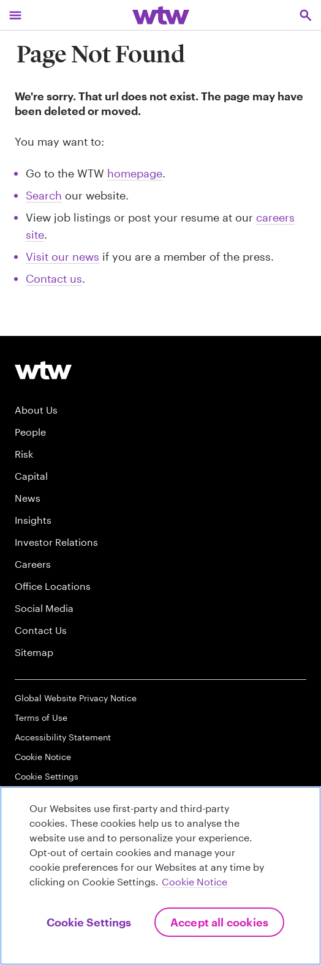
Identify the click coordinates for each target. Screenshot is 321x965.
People (30, 432)
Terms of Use (41, 717)
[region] (160, 875)
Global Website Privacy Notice (76, 698)
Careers (33, 564)
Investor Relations (56, 542)
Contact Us (41, 630)
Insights (33, 520)
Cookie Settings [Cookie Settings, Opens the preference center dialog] (89, 922)
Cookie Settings (46, 776)
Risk (24, 454)
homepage (134, 173)
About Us (36, 409)
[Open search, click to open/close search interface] (305, 15)
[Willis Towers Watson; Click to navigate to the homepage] (160, 15)
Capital (31, 476)
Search (44, 195)
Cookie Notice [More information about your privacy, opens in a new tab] (194, 881)
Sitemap (34, 652)
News (27, 498)
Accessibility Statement (63, 737)
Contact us (54, 278)
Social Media (44, 608)
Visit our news (62, 256)
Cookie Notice (43, 756)
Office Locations (53, 586)
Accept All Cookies (219, 922)
